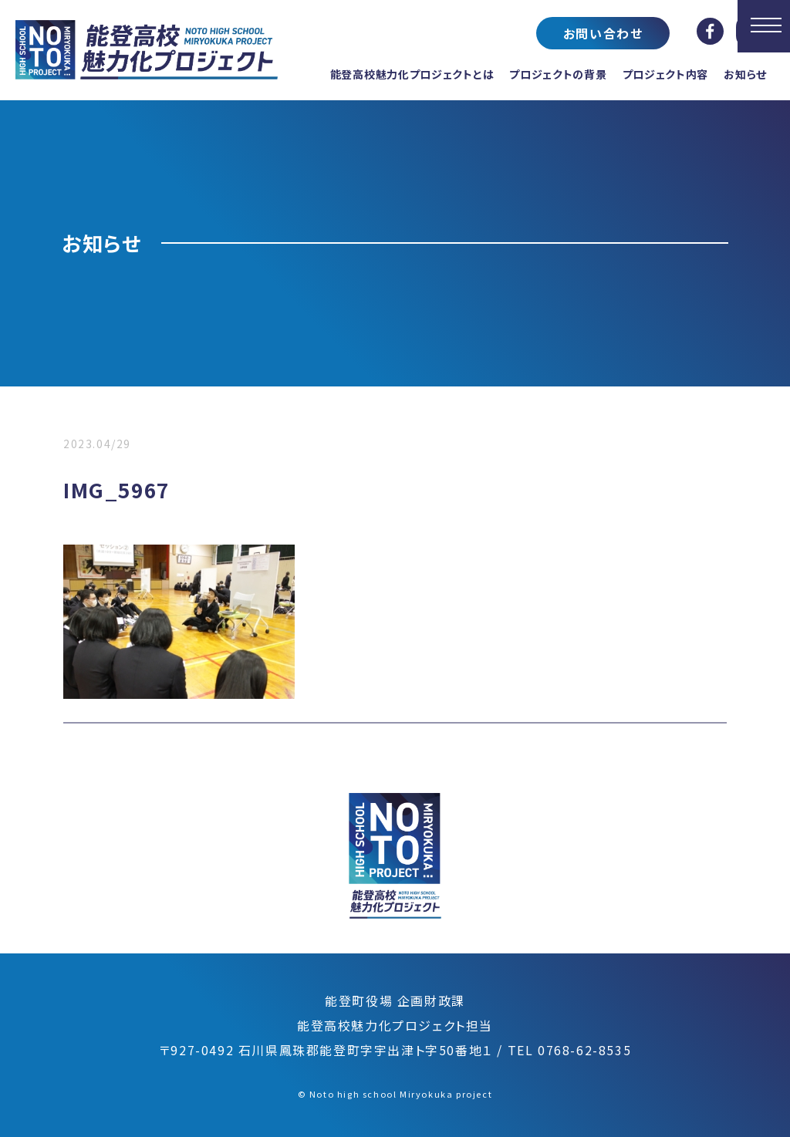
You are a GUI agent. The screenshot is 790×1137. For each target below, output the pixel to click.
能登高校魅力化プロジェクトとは (412, 74)
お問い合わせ (603, 33)
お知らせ (745, 74)
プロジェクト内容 (666, 74)
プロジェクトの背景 (557, 74)
